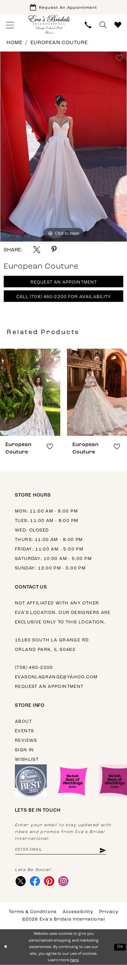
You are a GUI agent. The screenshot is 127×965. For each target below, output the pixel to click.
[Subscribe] (102, 850)
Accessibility (78, 912)
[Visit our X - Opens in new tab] (20, 881)
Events (24, 731)
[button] (10, 25)
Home (14, 42)
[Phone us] (88, 25)
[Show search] (103, 25)
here (74, 960)
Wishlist (27, 759)
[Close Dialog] (5, 947)
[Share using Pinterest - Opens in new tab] (54, 249)
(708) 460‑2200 (34, 667)
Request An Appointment (63, 282)
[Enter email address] (60, 850)
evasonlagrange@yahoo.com (56, 677)
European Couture (59, 42)
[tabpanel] (63, 147)
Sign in (24, 750)
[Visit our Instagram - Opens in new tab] (63, 881)
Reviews (26, 740)
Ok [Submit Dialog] (120, 947)
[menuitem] (10, 25)
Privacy (108, 912)
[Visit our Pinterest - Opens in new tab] (49, 881)
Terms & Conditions (32, 912)
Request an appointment (49, 686)
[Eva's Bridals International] (49, 24)
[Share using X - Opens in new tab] (36, 249)
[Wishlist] (117, 25)
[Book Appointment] (63, 7)
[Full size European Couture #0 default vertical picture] (63, 147)
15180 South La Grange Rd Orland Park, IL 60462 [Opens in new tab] (52, 645)
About (23, 721)
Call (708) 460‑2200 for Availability (63, 297)
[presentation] (31, 392)
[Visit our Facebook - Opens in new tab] (34, 881)
